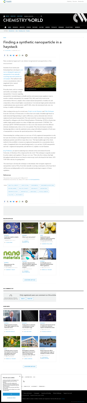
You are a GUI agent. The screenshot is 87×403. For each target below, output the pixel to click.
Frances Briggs (46, 331)
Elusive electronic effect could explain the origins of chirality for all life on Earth (47, 352)
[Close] (19, 376)
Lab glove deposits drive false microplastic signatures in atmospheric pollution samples (29, 265)
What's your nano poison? (28, 237)
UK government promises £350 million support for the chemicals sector (11, 326)
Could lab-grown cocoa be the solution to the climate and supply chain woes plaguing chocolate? (11, 352)
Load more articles (29, 280)
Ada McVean (27, 331)
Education (75, 1)
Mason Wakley (10, 331)
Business (6, 262)
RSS (34, 377)
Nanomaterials (43, 188)
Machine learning (12, 188)
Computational (25, 185)
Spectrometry (19, 194)
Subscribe (19, 16)
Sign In (7, 16)
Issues (22, 377)
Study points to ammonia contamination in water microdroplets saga (28, 326)
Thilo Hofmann (49, 111)
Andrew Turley (10, 269)
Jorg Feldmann (7, 150)
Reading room (22, 31)
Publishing (69, 1)
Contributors (28, 377)
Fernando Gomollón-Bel (44, 358)
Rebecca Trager (47, 269)
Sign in (23, 298)
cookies (63, 398)
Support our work (68, 393)
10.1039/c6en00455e (33, 179)
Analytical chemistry (13, 185)
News (4, 37)
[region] (11, 388)
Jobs (16, 31)
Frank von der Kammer (35, 111)
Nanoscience (33, 191)
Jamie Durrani (28, 358)
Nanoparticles (24, 191)
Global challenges (57, 393)
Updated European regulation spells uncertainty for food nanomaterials (47, 238)
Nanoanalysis (34, 188)
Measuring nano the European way (9, 265)
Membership (81, 1)
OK (11, 394)
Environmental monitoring (47, 185)
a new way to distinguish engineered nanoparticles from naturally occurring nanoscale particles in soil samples (13, 74)
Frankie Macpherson (26, 272)
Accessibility (34, 386)
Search (41, 16)
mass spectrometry (24, 188)
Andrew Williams (47, 243)
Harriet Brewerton (25, 242)
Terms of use (27, 386)
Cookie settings (11, 397)
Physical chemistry (43, 191)
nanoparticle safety (13, 191)
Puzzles (28, 31)
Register (13, 16)
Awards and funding (46, 393)
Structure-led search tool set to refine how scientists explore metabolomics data (47, 326)
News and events (28, 393)
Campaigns (36, 393)
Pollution (10, 194)
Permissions (42, 386)
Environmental (34, 185)
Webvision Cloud (81, 401)
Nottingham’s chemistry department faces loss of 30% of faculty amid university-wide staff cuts (28, 352)
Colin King (8, 50)
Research (6, 235)
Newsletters (11, 31)
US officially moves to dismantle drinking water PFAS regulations (46, 264)
